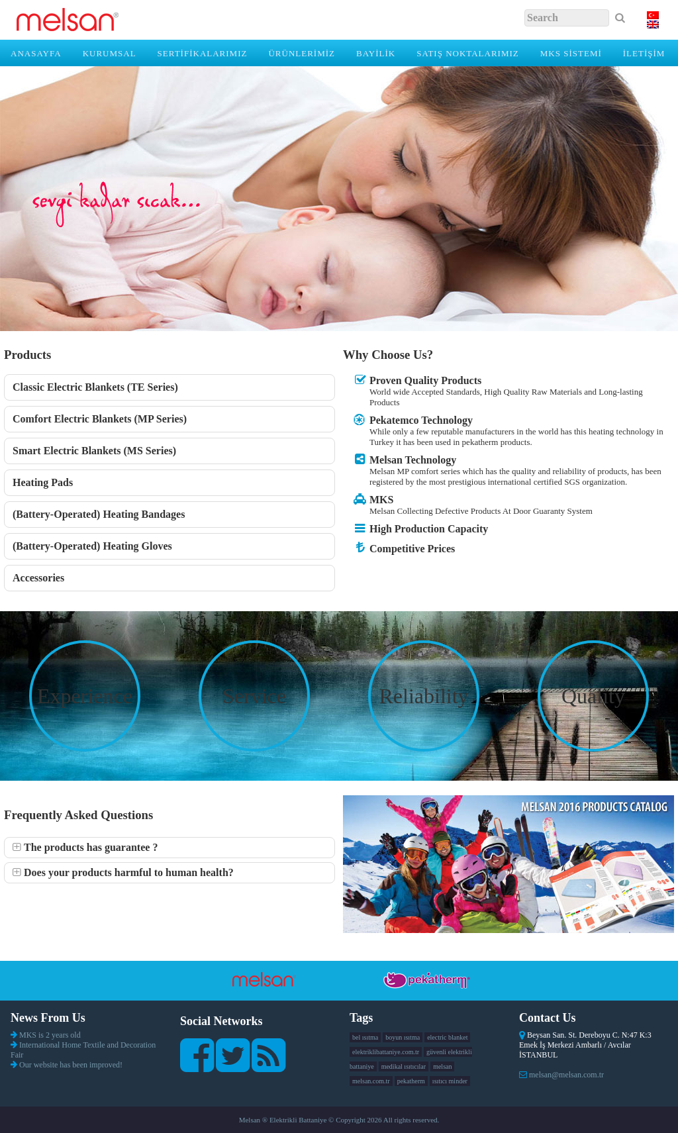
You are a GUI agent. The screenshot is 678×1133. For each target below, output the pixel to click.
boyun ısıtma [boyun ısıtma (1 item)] (402, 1037)
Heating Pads (43, 482)
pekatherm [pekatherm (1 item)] (411, 1081)
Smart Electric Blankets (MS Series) (94, 450)
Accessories (38, 577)
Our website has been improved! (70, 1064)
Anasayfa (36, 53)
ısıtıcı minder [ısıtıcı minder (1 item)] (449, 1081)
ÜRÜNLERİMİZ (301, 53)
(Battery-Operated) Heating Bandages (99, 514)
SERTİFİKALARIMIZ (203, 53)
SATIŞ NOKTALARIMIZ (467, 53)
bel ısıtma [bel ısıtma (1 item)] (365, 1037)
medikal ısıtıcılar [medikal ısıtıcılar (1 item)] (403, 1066)
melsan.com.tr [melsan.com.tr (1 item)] (371, 1081)
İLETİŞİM (644, 53)
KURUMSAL (109, 53)
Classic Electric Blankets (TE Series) (95, 387)
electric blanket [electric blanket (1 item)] (447, 1037)
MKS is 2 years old (50, 1035)
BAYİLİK (375, 53)
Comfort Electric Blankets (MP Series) (100, 418)
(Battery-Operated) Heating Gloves (92, 546)
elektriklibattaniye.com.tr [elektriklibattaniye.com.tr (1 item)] (385, 1052)
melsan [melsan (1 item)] (442, 1066)
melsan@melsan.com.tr (566, 1074)
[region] (339, 198)
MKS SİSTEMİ (571, 53)
